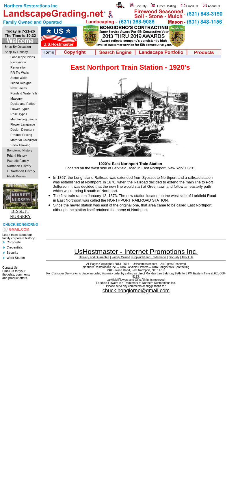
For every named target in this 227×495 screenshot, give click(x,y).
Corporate (14, 242)
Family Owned (120, 257)
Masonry (16, 98)
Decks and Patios (22, 103)
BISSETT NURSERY (20, 214)
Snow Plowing (20, 145)
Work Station (16, 257)
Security (141, 6)
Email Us (192, 6)
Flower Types (19, 109)
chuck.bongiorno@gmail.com (136, 290)
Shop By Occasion (18, 46)
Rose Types (18, 114)
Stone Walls (18, 77)
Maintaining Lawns (23, 119)
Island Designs (20, 83)
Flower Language (22, 124)
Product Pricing (21, 134)
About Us (214, 6)
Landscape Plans (22, 57)
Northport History (19, 166)
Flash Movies (16, 176)
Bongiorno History (19, 150)
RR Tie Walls (19, 72)
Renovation (18, 67)
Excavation (18, 62)
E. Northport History (21, 171)
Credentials (15, 247)
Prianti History (17, 155)
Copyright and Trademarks (149, 257)
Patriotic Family (18, 160)
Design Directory (22, 129)
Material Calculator (23, 140)
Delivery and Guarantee (94, 257)
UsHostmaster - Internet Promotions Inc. (136, 251)
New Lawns (18, 88)
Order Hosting (166, 6)
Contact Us (10, 267)
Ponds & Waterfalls (24, 93)
